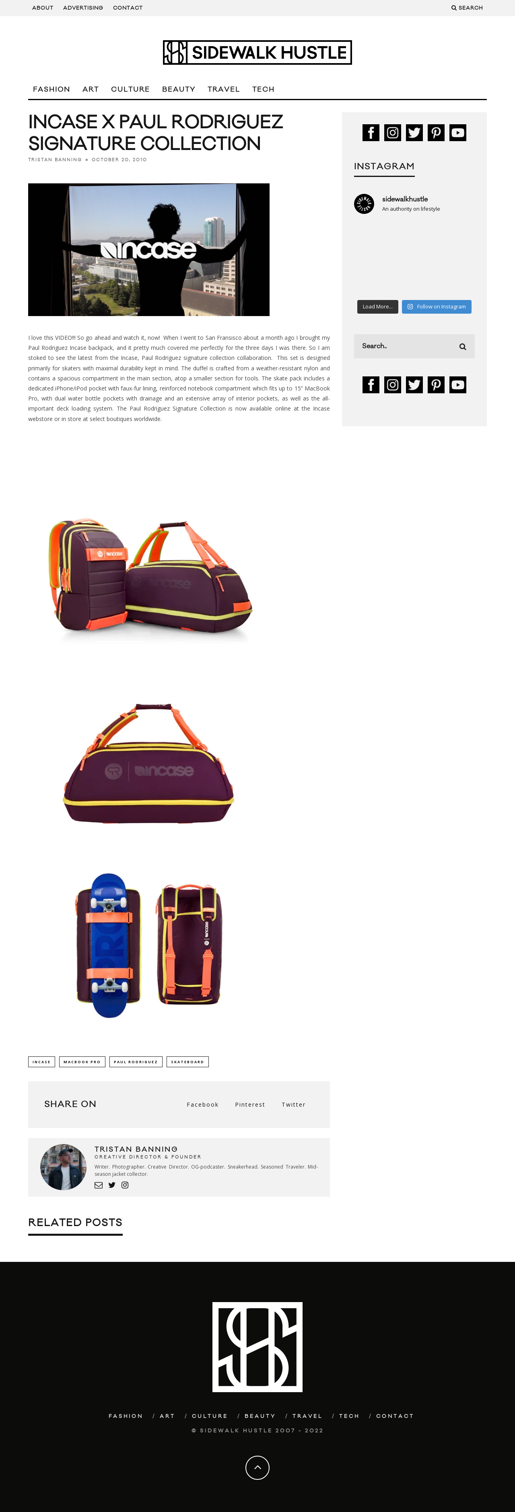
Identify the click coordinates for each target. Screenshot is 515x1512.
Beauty (179, 89)
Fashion (51, 89)
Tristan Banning (55, 160)
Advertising (83, 8)
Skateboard (187, 1061)
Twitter (294, 1105)
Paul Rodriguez (136, 1061)
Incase (42, 1061)
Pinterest (250, 1105)
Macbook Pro (82, 1061)
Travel (224, 89)
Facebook (203, 1105)
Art (90, 89)
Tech (263, 89)
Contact (128, 8)
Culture (130, 89)
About (43, 8)
